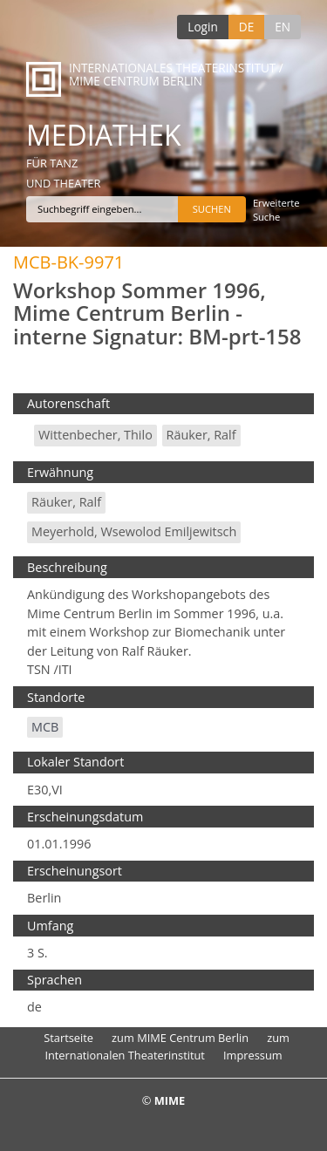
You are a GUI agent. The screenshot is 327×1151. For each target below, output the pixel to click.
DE (246, 26)
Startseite (68, 1037)
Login (202, 26)
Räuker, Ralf (201, 434)
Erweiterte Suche (276, 209)
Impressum (253, 1055)
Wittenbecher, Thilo (95, 434)
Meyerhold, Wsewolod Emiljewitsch (133, 531)
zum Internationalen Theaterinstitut (167, 1046)
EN (282, 26)
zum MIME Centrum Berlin (180, 1037)
